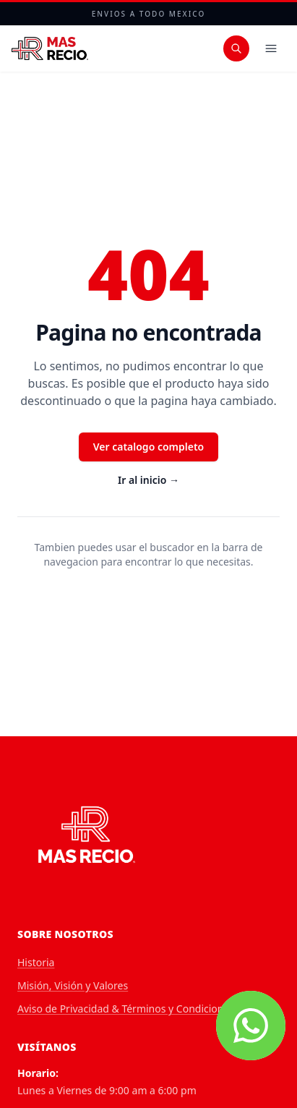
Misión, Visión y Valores (72, 985)
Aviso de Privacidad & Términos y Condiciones (125, 1008)
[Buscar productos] (236, 48)
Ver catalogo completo (149, 446)
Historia (35, 962)
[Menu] (271, 48)
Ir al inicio (148, 480)
